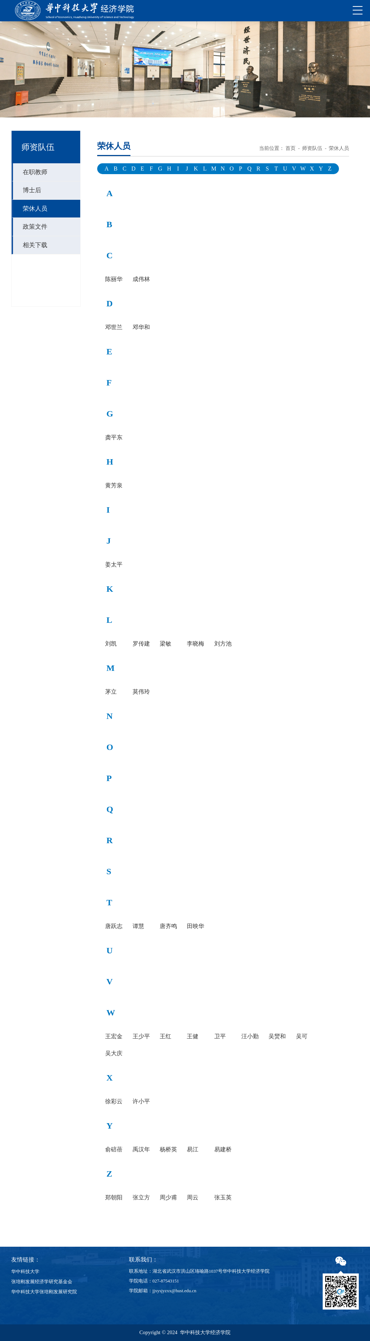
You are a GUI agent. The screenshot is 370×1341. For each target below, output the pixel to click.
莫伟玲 (141, 692)
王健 (192, 1036)
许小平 (141, 1101)
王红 (165, 1036)
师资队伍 (312, 148)
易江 (192, 1149)
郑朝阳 (113, 1197)
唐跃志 (113, 926)
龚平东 (113, 437)
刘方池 (223, 644)
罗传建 (141, 644)
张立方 (141, 1197)
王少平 (141, 1036)
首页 (290, 148)
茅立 (111, 692)
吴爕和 (277, 1036)
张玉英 (223, 1197)
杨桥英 (168, 1149)
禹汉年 (141, 1149)
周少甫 (168, 1197)
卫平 (220, 1036)
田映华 (195, 926)
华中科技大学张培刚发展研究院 (44, 1291)
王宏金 (113, 1036)
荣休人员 (339, 148)
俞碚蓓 (113, 1149)
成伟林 (141, 279)
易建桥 (223, 1149)
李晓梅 (195, 644)
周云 (192, 1197)
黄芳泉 (113, 485)
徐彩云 (113, 1101)
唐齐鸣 (168, 926)
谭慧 (138, 926)
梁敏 (165, 644)
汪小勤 (250, 1036)
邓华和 (141, 327)
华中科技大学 (25, 1271)
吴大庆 (113, 1053)
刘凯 (111, 644)
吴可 (301, 1036)
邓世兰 (113, 327)
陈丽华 (113, 279)
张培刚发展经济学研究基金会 (41, 1281)
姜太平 (113, 564)
